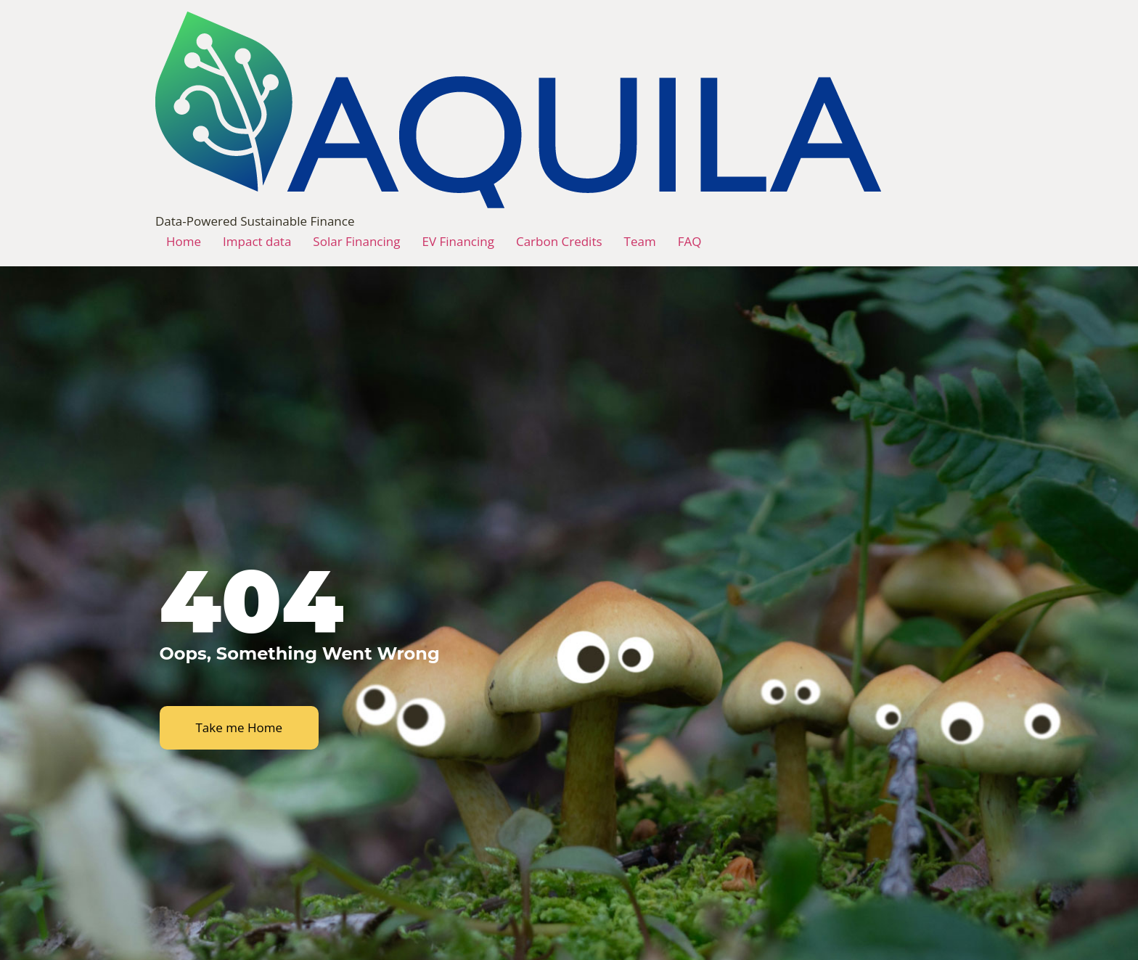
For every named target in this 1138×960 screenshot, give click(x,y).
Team (640, 241)
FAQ (690, 241)
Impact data (257, 241)
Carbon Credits (559, 241)
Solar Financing (356, 241)
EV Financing (458, 241)
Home (183, 241)
